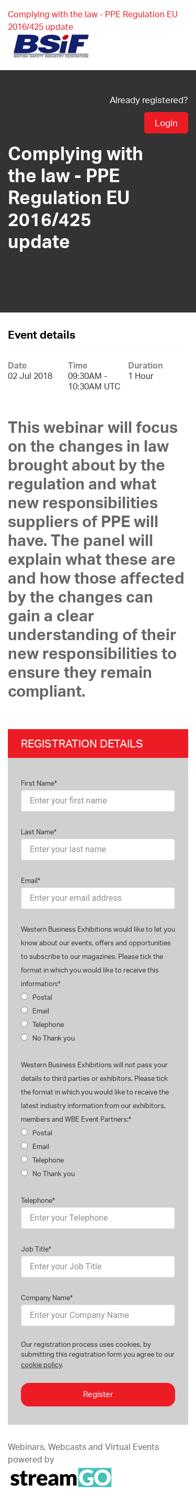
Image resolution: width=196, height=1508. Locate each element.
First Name (37, 783)
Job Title (35, 1249)
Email (29, 880)
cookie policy (41, 1364)
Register (98, 1394)
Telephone (42, 1024)
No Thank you (48, 1038)
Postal (36, 997)
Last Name (37, 832)
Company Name (45, 1297)
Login (166, 122)
